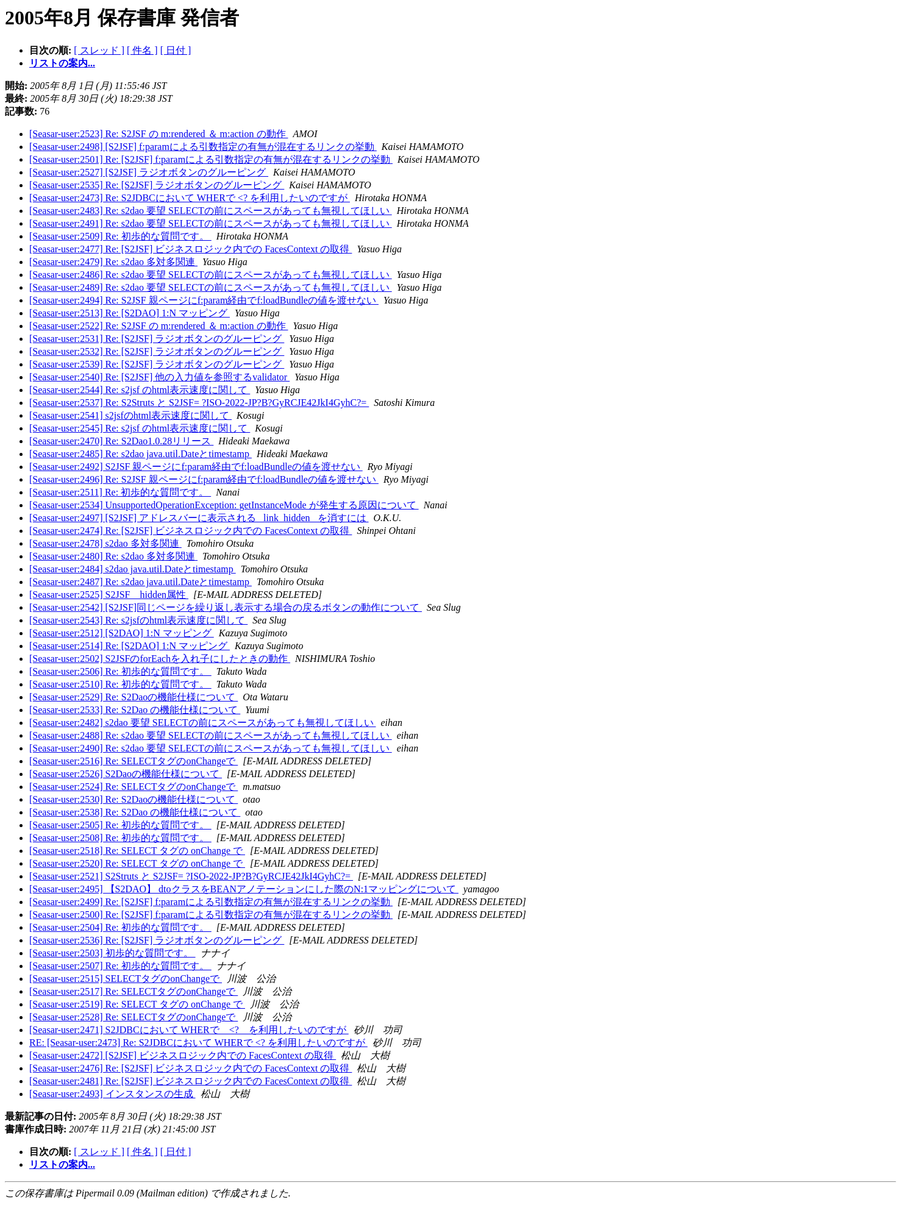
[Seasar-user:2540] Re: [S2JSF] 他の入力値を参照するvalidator (159, 377)
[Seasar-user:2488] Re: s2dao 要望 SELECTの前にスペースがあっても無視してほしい (210, 735)
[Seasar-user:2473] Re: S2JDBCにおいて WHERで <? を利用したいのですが (189, 198)
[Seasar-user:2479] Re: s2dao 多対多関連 (113, 262)
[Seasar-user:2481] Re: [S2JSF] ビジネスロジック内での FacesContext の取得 (190, 1081)
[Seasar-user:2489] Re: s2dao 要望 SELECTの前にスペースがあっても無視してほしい (210, 287)
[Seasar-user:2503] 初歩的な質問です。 (112, 953)
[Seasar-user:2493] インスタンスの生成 (112, 1094)
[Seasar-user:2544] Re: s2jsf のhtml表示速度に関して (139, 390)
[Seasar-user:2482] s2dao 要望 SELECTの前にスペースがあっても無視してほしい (202, 722)
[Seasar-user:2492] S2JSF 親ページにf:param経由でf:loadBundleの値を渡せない (196, 466)
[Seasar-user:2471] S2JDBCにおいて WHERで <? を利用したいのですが (189, 1030)
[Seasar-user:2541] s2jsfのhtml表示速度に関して (130, 415)
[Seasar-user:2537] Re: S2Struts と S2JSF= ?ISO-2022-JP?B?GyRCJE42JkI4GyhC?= (199, 402)
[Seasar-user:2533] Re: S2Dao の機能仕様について (134, 710)
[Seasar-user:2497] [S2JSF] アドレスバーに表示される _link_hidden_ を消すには (199, 518)
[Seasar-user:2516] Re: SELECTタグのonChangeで (133, 761)
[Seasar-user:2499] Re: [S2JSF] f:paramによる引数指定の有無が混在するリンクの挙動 (211, 902)
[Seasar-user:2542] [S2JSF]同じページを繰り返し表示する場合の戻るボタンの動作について (225, 607)
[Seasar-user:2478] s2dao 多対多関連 (105, 543)
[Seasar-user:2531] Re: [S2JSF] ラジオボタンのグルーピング (156, 338)
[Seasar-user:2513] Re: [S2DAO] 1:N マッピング (129, 313)
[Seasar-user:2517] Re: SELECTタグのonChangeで (133, 991)
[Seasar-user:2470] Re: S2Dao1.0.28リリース (121, 441)
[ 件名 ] (142, 50)
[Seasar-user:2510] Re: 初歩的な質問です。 (120, 684)
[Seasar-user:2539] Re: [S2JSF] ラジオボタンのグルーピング (156, 364)
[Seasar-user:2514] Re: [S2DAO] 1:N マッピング (129, 646)
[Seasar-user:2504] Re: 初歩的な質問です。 (120, 927)
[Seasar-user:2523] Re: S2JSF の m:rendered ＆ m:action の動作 (158, 134)
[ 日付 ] (175, 50)
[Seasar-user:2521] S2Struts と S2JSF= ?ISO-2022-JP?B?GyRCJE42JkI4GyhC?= (191, 876)
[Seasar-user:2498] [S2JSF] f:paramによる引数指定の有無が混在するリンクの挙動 (203, 146)
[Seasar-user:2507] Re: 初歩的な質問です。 (120, 966)
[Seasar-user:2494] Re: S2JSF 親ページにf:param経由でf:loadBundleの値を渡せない (204, 300)
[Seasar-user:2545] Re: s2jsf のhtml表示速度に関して (139, 428)
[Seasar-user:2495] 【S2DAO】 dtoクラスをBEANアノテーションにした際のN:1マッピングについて (243, 889)
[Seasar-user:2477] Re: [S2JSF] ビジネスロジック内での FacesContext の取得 (190, 249)
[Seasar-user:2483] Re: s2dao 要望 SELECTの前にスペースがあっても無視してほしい (210, 210)
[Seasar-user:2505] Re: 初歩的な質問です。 (120, 825)
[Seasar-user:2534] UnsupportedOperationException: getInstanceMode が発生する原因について (224, 505)
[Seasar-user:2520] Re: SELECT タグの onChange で (137, 863)
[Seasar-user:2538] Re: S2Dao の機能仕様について (134, 812)
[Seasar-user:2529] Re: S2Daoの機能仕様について (133, 697)
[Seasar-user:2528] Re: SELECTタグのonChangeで (133, 1017)
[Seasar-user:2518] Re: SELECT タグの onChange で (137, 850)
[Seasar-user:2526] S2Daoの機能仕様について (125, 774)
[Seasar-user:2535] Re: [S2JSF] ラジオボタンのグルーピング (156, 185)
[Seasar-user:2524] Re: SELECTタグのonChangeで (133, 786)
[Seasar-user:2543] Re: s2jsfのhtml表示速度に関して (138, 620)
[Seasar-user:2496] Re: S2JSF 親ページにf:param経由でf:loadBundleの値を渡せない (204, 479)
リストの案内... (62, 63)
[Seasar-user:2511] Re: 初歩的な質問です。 (120, 492)
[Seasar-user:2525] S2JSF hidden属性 (108, 594)
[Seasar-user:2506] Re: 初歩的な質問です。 (120, 671)
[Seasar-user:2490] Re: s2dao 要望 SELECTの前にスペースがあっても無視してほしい (210, 748)
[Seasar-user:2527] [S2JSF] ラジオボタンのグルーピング (148, 172)
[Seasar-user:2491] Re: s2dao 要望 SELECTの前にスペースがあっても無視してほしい (210, 223)
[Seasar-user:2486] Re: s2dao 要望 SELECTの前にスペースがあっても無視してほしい (210, 274)
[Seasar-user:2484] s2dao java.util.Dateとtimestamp (132, 569)
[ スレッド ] (99, 50)
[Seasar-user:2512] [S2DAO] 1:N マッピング (121, 633)
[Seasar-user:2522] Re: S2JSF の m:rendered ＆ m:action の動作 (158, 326)
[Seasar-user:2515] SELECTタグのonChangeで (125, 978)
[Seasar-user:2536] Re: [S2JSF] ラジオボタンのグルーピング (156, 940)
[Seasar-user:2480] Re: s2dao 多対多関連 (113, 556)
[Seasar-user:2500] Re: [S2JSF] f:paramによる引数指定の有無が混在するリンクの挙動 (211, 914)
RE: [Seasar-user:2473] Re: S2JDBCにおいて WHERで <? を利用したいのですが (198, 1042)
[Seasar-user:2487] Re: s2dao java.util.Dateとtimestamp (140, 582)
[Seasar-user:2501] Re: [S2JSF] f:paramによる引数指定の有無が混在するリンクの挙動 (211, 159)
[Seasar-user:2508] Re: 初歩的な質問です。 (120, 838)
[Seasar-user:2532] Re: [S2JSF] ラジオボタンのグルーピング (156, 351)
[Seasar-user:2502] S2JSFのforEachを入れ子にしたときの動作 (159, 658)
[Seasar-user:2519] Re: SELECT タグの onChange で (137, 1004)
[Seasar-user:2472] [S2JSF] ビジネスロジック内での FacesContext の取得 (182, 1055)
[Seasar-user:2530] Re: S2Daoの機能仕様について (133, 799)
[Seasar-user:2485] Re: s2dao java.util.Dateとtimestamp (140, 454)
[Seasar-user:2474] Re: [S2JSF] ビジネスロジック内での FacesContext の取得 (190, 530)
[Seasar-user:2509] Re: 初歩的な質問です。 (120, 236)
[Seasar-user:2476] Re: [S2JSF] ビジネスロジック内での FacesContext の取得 (190, 1068)
